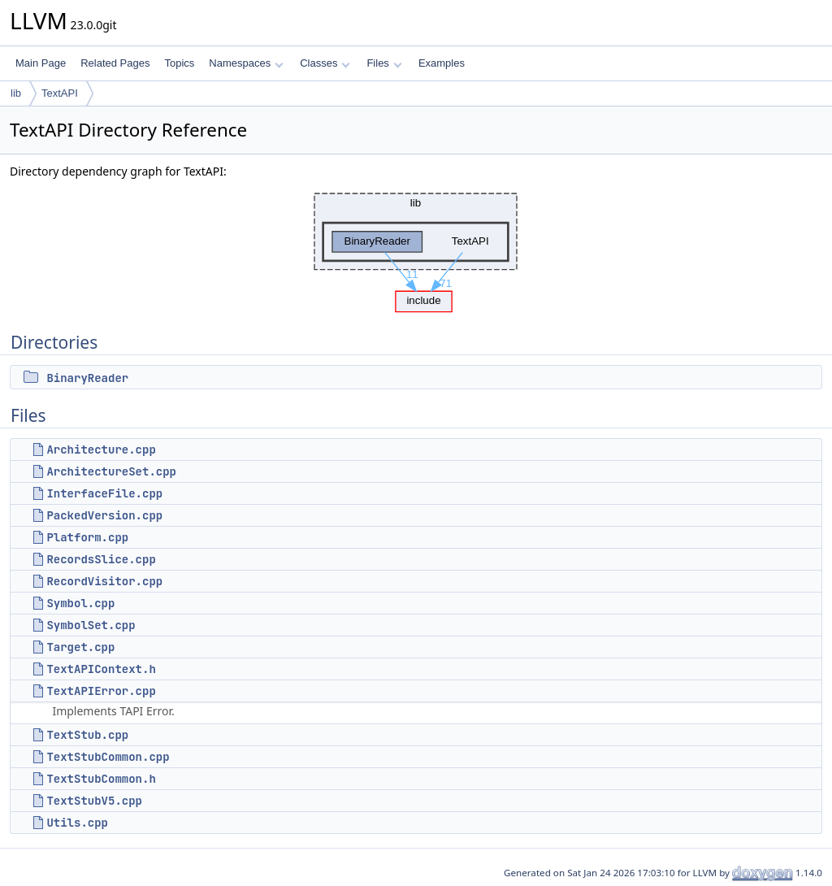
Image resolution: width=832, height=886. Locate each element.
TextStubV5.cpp (94, 800)
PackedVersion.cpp (104, 515)
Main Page (40, 63)
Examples (441, 63)
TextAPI (59, 93)
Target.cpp (80, 647)
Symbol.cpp (80, 603)
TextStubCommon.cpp (107, 756)
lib (16, 93)
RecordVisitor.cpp (104, 581)
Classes (325, 63)
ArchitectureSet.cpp (111, 471)
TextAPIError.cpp (100, 691)
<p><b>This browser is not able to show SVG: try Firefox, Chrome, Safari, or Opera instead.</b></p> (416, 248)
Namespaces (246, 63)
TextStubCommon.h (100, 778)
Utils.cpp (77, 822)
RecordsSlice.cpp (100, 559)
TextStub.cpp (87, 734)
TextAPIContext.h (100, 669)
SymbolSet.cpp (90, 625)
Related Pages (115, 63)
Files (383, 63)
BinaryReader (87, 378)
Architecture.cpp (100, 449)
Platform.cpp (87, 537)
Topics (179, 63)
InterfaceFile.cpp (104, 493)
